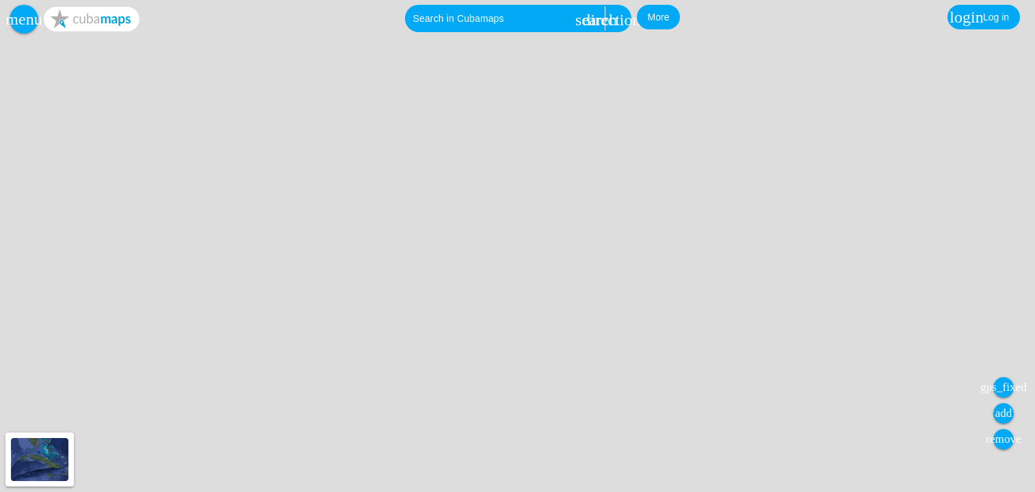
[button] (24, 19)
